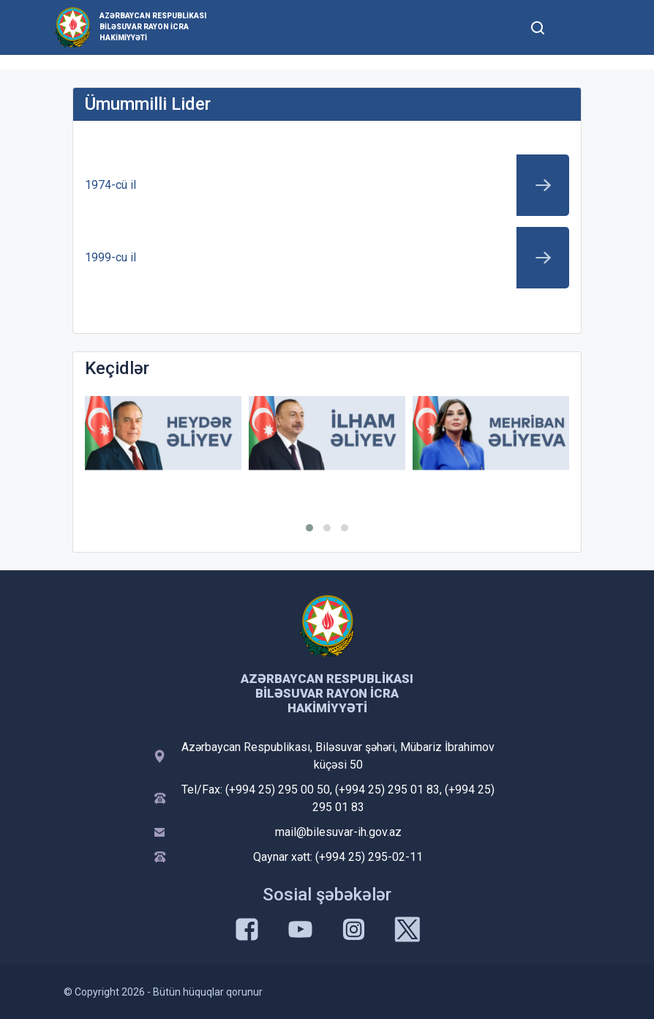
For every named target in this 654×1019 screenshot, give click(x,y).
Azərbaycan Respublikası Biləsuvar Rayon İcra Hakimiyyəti (152, 27)
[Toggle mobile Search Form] (538, 25)
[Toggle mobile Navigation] (573, 27)
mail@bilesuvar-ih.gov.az (338, 832)
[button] (309, 527)
